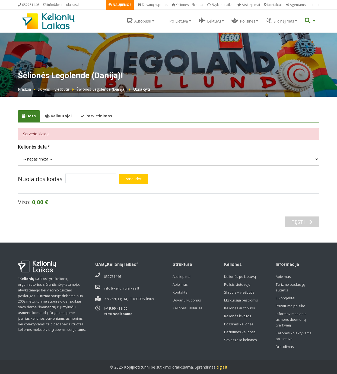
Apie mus (180, 284)
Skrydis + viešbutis (54, 89)
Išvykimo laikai (220, 4)
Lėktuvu (210, 21)
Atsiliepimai (248, 4)
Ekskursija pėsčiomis (241, 300)
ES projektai (285, 298)
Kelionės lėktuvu (237, 315)
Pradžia (24, 89)
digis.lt (222, 367)
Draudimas (285, 346)
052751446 (28, 4)
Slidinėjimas (280, 21)
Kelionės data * (34, 147)
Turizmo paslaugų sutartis (290, 287)
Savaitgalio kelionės (240, 339)
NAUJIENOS (120, 4)
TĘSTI (301, 222)
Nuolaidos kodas (40, 179)
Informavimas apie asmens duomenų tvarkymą (291, 319)
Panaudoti (133, 178)
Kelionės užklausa (187, 4)
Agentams (296, 4)
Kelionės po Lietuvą (240, 276)
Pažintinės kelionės (240, 331)
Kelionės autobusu (239, 308)
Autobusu (139, 21)
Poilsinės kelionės (238, 324)
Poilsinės (243, 21)
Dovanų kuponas (153, 4)
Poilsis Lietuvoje (237, 284)
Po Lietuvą (175, 21)
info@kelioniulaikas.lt (61, 4)
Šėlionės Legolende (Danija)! (101, 89)
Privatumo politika (290, 305)
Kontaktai (273, 4)
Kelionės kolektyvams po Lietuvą (293, 336)
